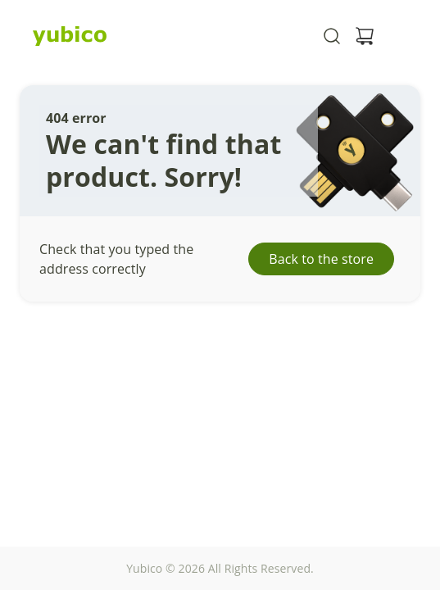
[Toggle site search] (332, 36)
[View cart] (364, 36)
